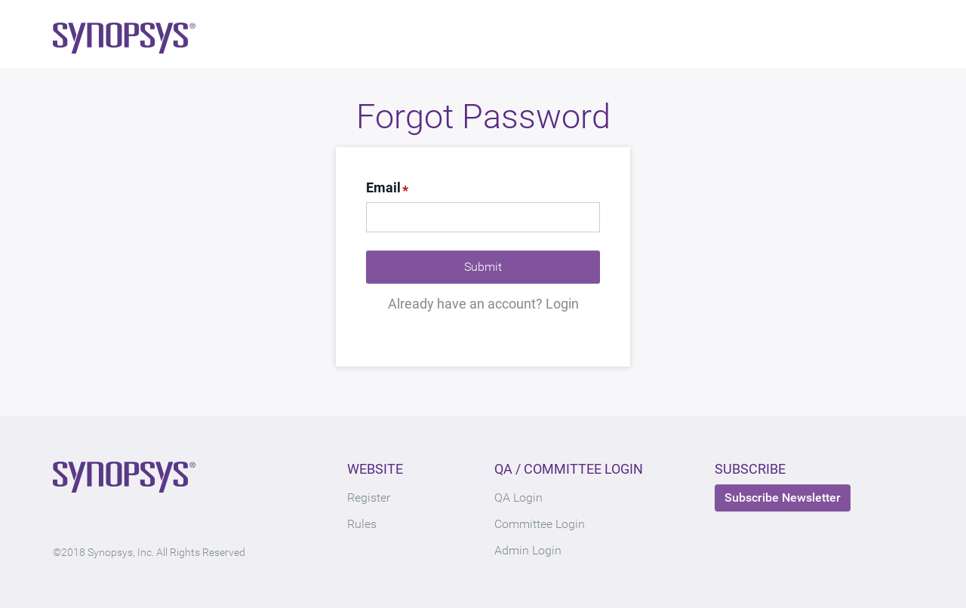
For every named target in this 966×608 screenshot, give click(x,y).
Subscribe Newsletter (782, 497)
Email (383, 187)
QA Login (518, 497)
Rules (362, 524)
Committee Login (539, 524)
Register (368, 497)
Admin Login (527, 550)
